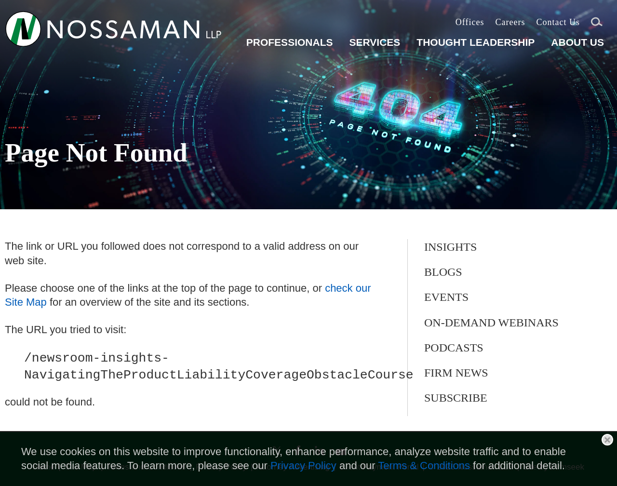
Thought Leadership (475, 42)
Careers (510, 22)
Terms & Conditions (424, 465)
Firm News (456, 372)
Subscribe (455, 398)
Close (607, 440)
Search (597, 23)
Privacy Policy (303, 465)
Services (374, 42)
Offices (470, 22)
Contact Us (558, 22)
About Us (577, 42)
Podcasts (453, 347)
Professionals (289, 42)
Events (446, 297)
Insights (450, 247)
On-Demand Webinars (491, 322)
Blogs (443, 272)
